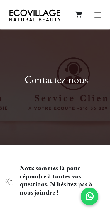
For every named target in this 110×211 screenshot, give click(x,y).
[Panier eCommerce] (78, 14)
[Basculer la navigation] (98, 15)
